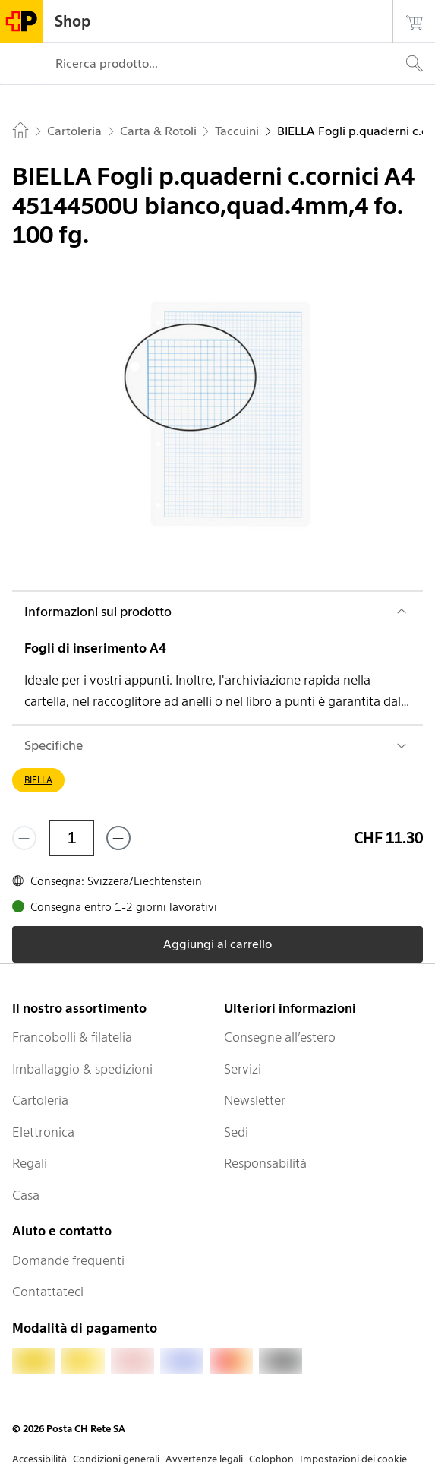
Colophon (271, 1459)
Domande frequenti (68, 1260)
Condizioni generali (116, 1459)
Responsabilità (265, 1163)
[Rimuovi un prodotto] (24, 838)
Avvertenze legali (204, 1459)
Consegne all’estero (280, 1037)
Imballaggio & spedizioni (82, 1069)
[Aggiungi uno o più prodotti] (118, 838)
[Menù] (21, 64)
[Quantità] (71, 838)
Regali (29, 1163)
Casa (25, 1195)
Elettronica (43, 1132)
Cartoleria (40, 1100)
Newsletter (254, 1100)
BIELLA (38, 780)
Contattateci (48, 1291)
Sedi (236, 1132)
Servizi (242, 1069)
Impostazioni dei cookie (353, 1459)
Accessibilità (39, 1459)
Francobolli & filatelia (72, 1037)
